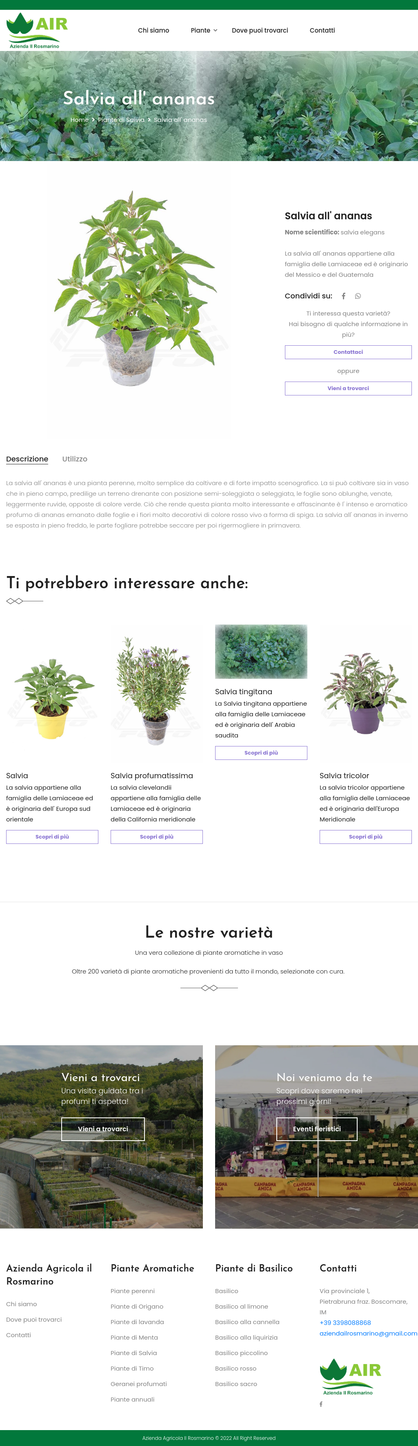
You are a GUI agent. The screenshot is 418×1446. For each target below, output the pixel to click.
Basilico (226, 1291)
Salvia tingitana (243, 692)
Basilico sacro (236, 1384)
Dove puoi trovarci (260, 30)
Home (80, 119)
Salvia (17, 775)
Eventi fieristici (317, 1129)
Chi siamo (153, 30)
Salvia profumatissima (152, 775)
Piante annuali (132, 1399)
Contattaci (348, 352)
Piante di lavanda (137, 1322)
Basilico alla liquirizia (246, 1337)
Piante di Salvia (121, 119)
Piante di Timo (132, 1368)
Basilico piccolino (241, 1353)
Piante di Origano (137, 1306)
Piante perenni (133, 1291)
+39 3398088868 (345, 1322)
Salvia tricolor (344, 775)
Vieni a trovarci (348, 388)
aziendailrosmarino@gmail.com (369, 1333)
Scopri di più (52, 837)
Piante (201, 30)
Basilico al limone (241, 1306)
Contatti (322, 30)
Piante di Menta (134, 1337)
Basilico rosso (235, 1368)
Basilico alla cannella (247, 1322)
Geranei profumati (139, 1384)
